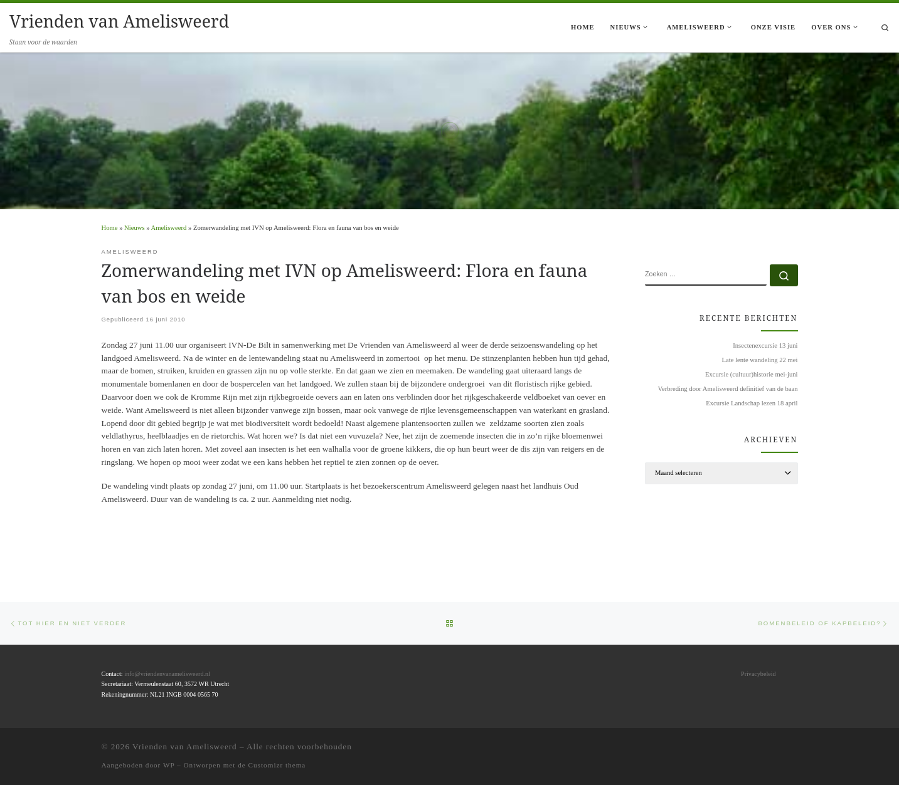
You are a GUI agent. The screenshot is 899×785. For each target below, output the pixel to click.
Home (110, 227)
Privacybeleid (758, 673)
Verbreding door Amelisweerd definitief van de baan (727, 388)
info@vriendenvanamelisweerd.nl (167, 673)
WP (168, 765)
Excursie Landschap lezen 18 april (751, 403)
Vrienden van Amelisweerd (184, 746)
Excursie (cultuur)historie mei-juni (751, 374)
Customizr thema (277, 765)
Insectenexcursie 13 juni (765, 345)
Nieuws (134, 227)
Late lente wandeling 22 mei (760, 359)
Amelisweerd (169, 227)
